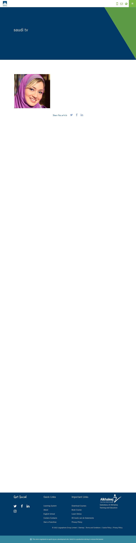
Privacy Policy (77, 522)
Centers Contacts (50, 518)
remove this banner (97, 539)
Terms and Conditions (93, 528)
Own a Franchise (50, 522)
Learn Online (77, 514)
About (46, 510)
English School (49, 514)
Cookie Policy (106, 528)
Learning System (50, 506)
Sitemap (81, 528)
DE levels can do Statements (83, 518)
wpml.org (51, 539)
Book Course (77, 510)
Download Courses (79, 506)
